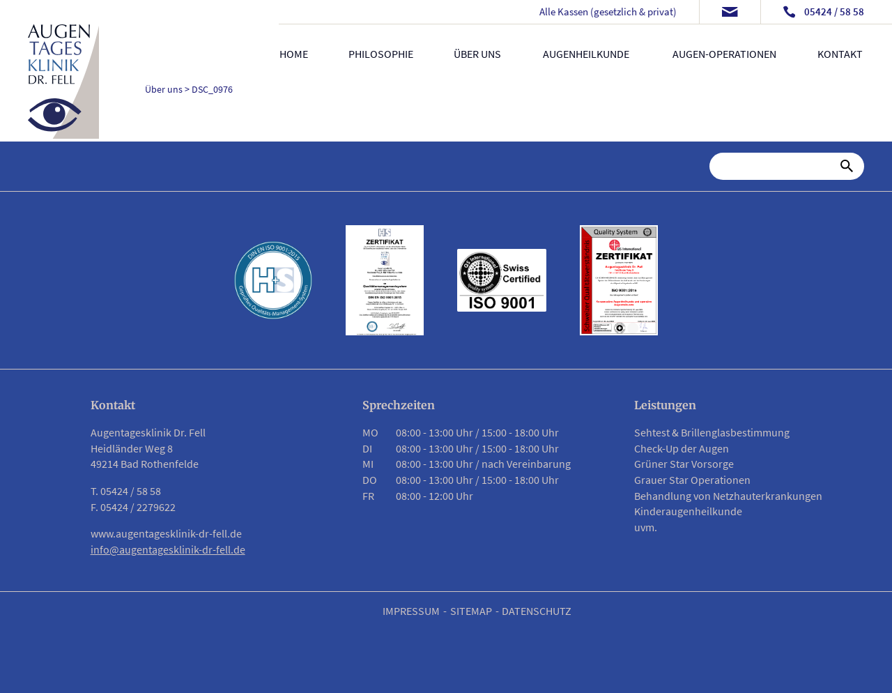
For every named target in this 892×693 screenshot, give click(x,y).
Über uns (477, 54)
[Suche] (778, 165)
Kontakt (840, 54)
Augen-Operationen (724, 54)
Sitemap (471, 611)
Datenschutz (536, 611)
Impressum (411, 611)
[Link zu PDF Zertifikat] (385, 280)
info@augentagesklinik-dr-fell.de (168, 549)
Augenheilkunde (586, 54)
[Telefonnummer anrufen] (823, 12)
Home (294, 54)
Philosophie (380, 54)
